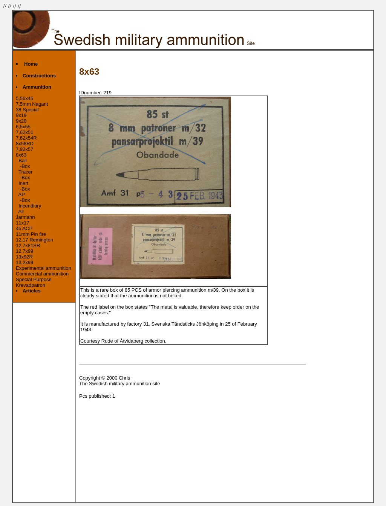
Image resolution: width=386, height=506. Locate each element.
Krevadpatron (30, 285)
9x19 (21, 115)
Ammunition (37, 87)
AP (20, 194)
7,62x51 (24, 132)
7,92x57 (24, 149)
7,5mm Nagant (32, 104)
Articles (32, 291)
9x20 (21, 121)
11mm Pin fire (31, 234)
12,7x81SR (28, 245)
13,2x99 (24, 262)
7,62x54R (26, 138)
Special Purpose (34, 279)
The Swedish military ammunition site (119, 383)
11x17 (22, 223)
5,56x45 (24, 98)
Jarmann (25, 217)
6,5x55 (23, 126)
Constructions (39, 75)
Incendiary (28, 206)
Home (31, 64)
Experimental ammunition (43, 268)
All (20, 211)
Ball (21, 160)
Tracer (24, 172)
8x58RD (25, 143)
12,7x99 (24, 251)
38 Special (27, 109)
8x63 (21, 155)
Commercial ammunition (42, 274)
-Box (23, 166)
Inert (22, 183)
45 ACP (24, 228)
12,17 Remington (34, 240)
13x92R (24, 257)
